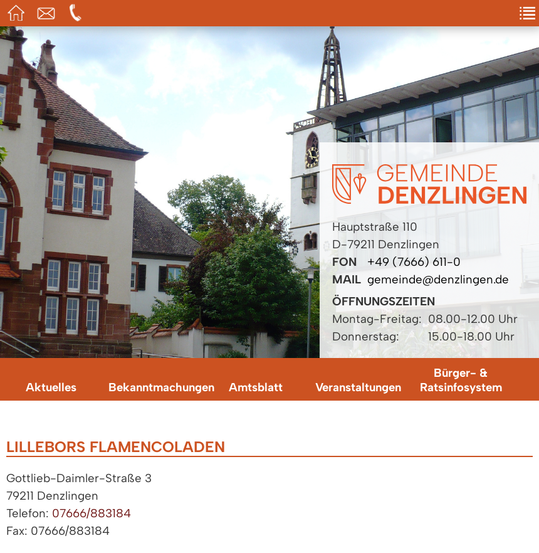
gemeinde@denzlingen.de (438, 279)
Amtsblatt (256, 387)
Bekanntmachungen (156, 387)
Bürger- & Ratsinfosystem (461, 380)
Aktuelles (51, 387)
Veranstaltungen (358, 387)
